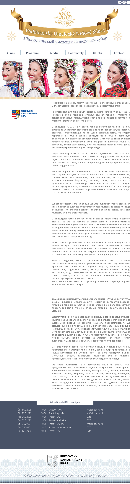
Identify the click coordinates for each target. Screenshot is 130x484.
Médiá (54, 53)
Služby (97, 53)
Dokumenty (76, 53)
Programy (32, 53)
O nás (11, 53)
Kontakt (119, 53)
